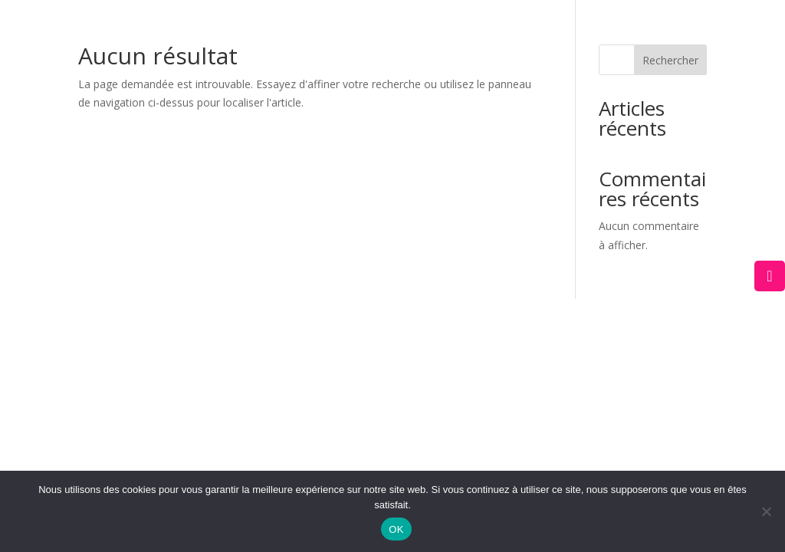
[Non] (766, 511)
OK (396, 529)
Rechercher (670, 60)
